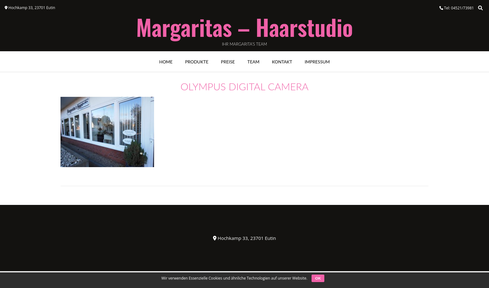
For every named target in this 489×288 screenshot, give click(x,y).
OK (318, 278)
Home (165, 61)
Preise (228, 61)
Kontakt (282, 61)
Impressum (317, 61)
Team (253, 61)
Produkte (196, 61)
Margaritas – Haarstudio (244, 27)
